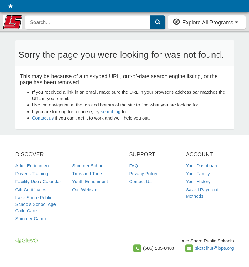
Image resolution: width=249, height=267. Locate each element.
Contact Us (140, 181)
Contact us (43, 117)
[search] (87, 22)
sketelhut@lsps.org (214, 248)
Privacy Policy (143, 173)
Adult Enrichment (32, 165)
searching (110, 111)
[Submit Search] (157, 22)
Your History (198, 181)
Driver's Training (31, 173)
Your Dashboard (202, 165)
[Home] (10, 6)
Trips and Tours (87, 173)
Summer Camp (30, 218)
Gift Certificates (31, 189)
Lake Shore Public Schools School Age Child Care (35, 204)
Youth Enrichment (90, 181)
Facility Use (27, 181)
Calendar (52, 181)
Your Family (198, 173)
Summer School (88, 165)
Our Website (84, 189)
